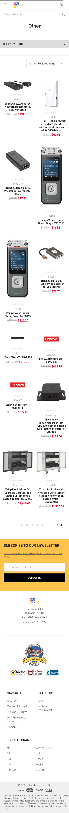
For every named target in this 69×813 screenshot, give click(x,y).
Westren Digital (44, 747)
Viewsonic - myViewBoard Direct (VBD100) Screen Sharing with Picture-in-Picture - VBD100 (51, 425)
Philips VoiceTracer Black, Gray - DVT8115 (18, 315)
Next (61, 525)
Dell (8, 753)
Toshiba (40, 764)
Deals (40, 700)
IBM (8, 759)
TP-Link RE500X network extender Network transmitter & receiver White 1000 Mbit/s (51, 126)
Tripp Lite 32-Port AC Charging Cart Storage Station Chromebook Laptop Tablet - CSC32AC (17, 494)
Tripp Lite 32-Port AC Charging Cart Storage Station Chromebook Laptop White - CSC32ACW (51, 495)
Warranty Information (18, 706)
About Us (11, 700)
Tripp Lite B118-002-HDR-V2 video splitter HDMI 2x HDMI (51, 283)
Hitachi (40, 759)
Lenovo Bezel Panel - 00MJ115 (51, 361)
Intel (8, 764)
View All (40, 770)
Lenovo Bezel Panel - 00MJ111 (17, 406)
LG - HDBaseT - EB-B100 (18, 357)
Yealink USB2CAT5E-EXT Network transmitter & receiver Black (17, 106)
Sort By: (32, 63)
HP (8, 747)
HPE (38, 753)
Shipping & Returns (16, 712)
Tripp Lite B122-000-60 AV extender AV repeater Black (18, 191)
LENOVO (11, 770)
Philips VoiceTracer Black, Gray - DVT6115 (51, 222)
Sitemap (11, 727)
